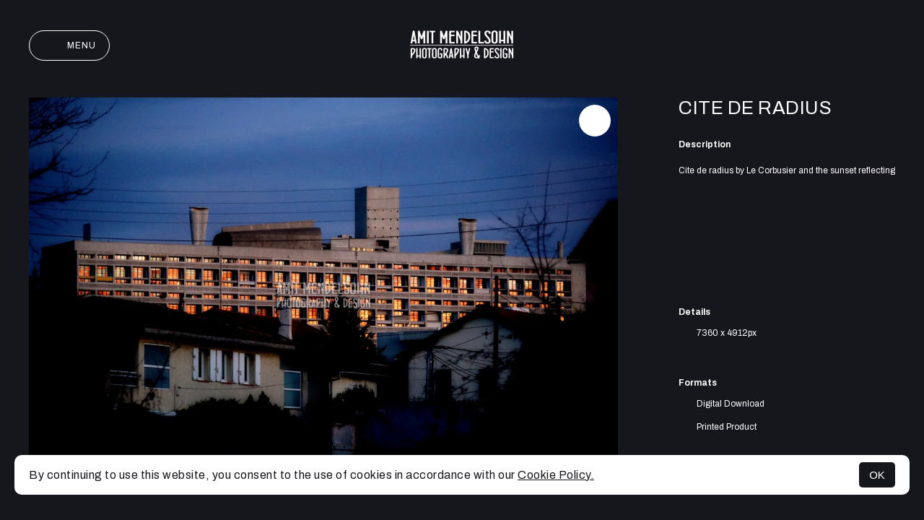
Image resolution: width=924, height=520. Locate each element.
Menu (69, 45)
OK (877, 475)
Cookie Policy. (556, 475)
